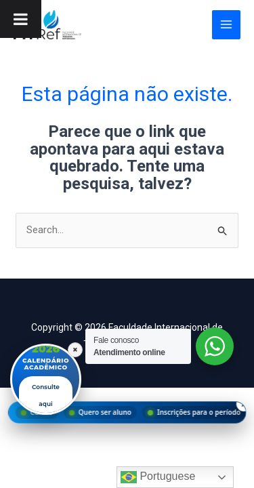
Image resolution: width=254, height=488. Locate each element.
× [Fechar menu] (243, 404)
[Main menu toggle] (226, 24)
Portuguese (158, 477)
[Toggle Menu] (20, 19)
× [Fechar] (75, 350)
